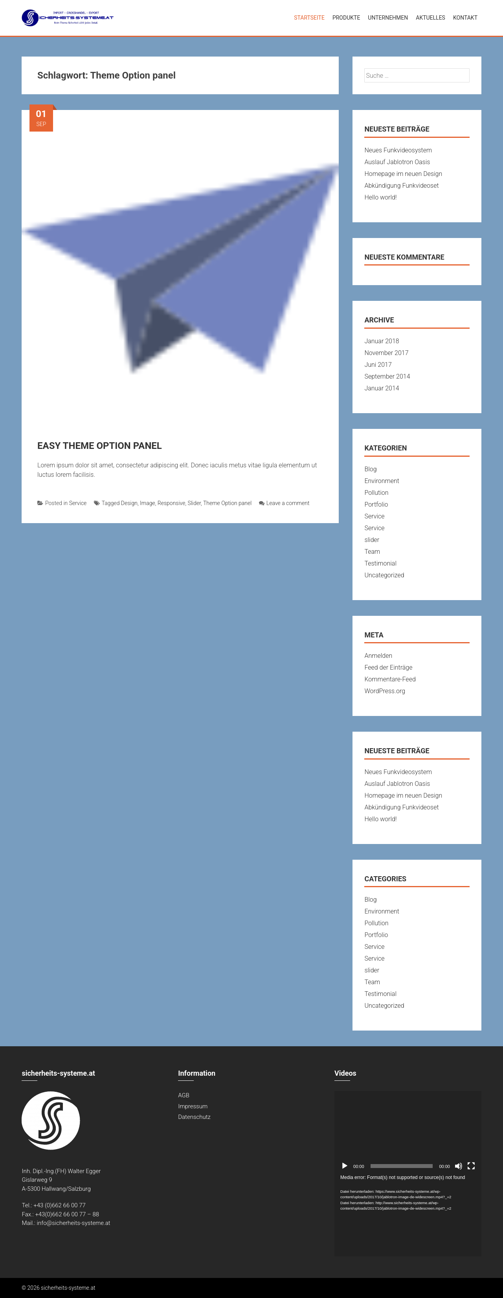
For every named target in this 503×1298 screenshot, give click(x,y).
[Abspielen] (345, 1166)
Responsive (171, 503)
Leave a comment (284, 503)
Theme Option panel (227, 503)
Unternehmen (388, 18)
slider (371, 540)
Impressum (192, 1106)
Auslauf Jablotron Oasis (397, 162)
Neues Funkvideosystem (398, 150)
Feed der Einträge (388, 667)
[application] (407, 1132)
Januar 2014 (381, 388)
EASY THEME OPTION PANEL (99, 445)
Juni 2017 (377, 364)
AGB (183, 1095)
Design (129, 503)
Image (147, 503)
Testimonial (380, 563)
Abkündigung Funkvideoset (401, 185)
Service (78, 503)
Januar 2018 (381, 341)
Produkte (346, 18)
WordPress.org (384, 691)
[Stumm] (459, 1166)
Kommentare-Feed (389, 679)
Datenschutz (194, 1116)
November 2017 (386, 353)
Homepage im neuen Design (403, 174)
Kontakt (465, 18)
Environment (381, 481)
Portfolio (376, 504)
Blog (370, 469)
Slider (194, 503)
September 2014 (387, 376)
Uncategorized (384, 575)
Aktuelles (430, 18)
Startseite (309, 18)
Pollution (376, 492)
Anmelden (378, 655)
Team (372, 551)
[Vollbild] (471, 1166)
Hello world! (380, 197)
